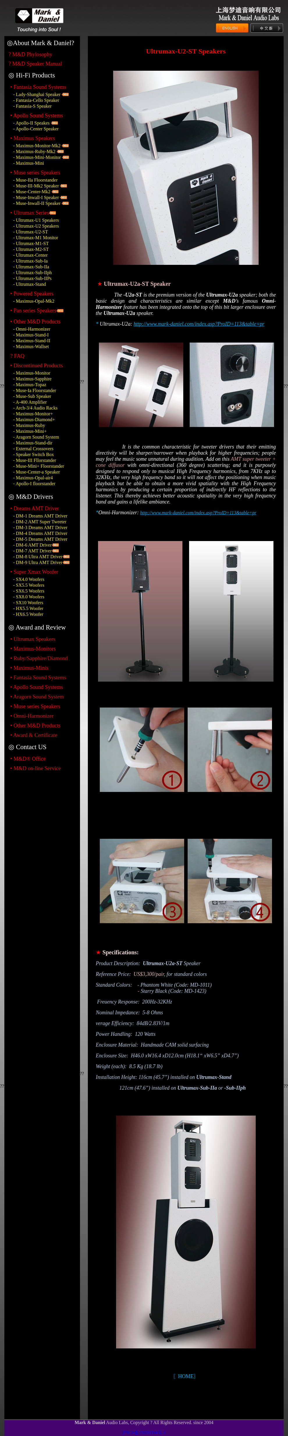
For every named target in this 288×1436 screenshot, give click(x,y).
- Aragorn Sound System (36, 437)
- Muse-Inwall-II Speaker (37, 203)
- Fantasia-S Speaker (32, 106)
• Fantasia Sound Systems (38, 87)
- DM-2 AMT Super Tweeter (39, 521)
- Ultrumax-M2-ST (31, 249)
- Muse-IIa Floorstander (35, 180)
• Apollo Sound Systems (36, 687)
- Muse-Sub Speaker (32, 396)
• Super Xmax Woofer (34, 572)
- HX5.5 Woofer (28, 608)
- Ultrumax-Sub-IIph (32, 272)
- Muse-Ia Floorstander (34, 390)
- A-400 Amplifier (30, 402)
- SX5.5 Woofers (28, 585)
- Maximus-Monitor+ (33, 413)
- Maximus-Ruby (29, 425)
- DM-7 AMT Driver (32, 550)
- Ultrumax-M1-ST (31, 243)
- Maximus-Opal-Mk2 (33, 301)
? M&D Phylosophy (30, 54)
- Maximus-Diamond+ (34, 419)
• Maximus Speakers (32, 138)
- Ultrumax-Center (30, 255)
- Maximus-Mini (28, 163)
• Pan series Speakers (33, 310)
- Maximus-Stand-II (31, 340)
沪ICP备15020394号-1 (144, 1432)
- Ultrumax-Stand (29, 284)
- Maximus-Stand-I (31, 334)
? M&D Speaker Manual (35, 64)
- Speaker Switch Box (33, 454)
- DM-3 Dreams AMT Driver (40, 527)
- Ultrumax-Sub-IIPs (32, 278)
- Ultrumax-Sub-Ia (30, 260)
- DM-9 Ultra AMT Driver (37, 562)
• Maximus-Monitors (33, 649)
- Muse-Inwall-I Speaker (36, 197)
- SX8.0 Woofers (28, 596)
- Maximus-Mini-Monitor (37, 157)
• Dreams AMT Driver (34, 508)
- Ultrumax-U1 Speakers (36, 220)
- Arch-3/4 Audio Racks (35, 407)
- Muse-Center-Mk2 (32, 191)
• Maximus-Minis (29, 668)
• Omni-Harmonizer (32, 716)
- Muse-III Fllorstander (34, 460)
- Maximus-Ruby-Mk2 (34, 151)
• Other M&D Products (35, 725)
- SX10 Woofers (28, 602)
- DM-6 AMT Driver (32, 545)
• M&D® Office (28, 759)
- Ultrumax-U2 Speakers (36, 226)
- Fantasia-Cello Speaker (36, 100)
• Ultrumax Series (29, 213)
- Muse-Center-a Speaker (36, 471)
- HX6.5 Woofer (28, 614)
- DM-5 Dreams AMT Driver (40, 539)
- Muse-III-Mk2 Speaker (36, 185)
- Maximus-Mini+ (30, 431)
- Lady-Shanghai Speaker (37, 94)
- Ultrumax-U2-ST (30, 231)
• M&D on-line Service (35, 768)
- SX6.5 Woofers (28, 590)
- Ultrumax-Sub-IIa (31, 266)
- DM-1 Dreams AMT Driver (40, 515)
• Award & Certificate (33, 735)
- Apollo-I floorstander (34, 483)
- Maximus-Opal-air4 (33, 477)
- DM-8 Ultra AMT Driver (37, 556)
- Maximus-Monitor (31, 372)
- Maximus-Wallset (31, 346)
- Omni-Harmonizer (31, 329)
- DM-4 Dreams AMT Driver (40, 533)
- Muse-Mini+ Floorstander (38, 466)
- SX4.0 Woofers (28, 579)
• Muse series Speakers (35, 172)
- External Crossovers (33, 448)
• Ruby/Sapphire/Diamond (39, 658)
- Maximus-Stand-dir (32, 442)
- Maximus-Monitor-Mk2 (37, 145)
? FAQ (17, 356)
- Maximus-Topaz (29, 384)
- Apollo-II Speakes (31, 122)
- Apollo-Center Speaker (35, 128)
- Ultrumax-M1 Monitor (35, 237)
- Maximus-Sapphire (32, 378)
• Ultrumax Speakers (32, 639)
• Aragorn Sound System (37, 697)
